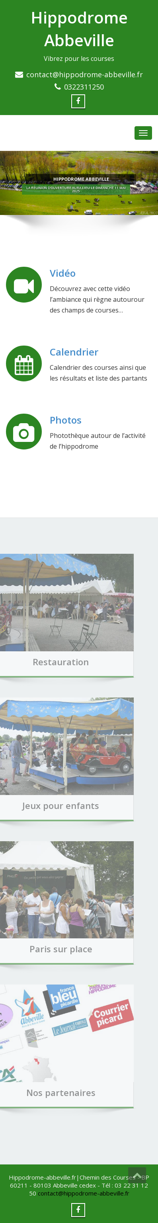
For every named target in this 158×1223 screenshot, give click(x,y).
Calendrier (74, 352)
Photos (66, 420)
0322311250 (84, 87)
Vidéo (63, 273)
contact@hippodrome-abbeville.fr (84, 74)
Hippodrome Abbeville (79, 28)
